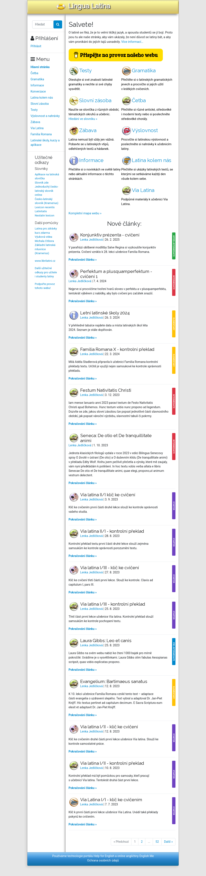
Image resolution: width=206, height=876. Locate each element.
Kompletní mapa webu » (85, 213)
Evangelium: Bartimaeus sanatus (113, 681)
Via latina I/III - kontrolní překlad (112, 604)
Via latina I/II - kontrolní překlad (112, 763)
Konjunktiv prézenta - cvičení (109, 234)
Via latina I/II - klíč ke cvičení (109, 726)
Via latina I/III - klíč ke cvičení (109, 567)
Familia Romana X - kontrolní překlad (117, 349)
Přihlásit (36, 46)
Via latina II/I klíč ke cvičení (107, 494)
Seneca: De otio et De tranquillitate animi (116, 438)
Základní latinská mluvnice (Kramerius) (45, 249)
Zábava (35, 122)
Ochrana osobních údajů (103, 860)
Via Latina (37, 128)
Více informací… (132, 42)
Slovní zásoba (40, 103)
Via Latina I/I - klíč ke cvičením (111, 799)
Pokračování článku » (83, 259)
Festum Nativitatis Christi (105, 390)
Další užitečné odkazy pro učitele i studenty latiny (46, 272)
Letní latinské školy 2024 (105, 312)
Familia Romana (41, 134)
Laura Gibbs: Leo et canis (105, 640)
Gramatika (37, 79)
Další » (168, 841)
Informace (37, 85)
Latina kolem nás (42, 97)
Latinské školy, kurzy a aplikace (45, 142)
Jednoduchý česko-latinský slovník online (46, 190)
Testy (34, 109)
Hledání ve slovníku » (83, 119)
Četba (34, 73)
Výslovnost (139, 130)
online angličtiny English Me (135, 856)
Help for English (104, 856)
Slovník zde (41, 182)
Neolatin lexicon (44, 215)
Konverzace (38, 91)
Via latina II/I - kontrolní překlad (112, 531)
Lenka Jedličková (92, 239)
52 (157, 841)
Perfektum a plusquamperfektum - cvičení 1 (116, 274)
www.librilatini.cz (45, 260)
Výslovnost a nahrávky (45, 116)
